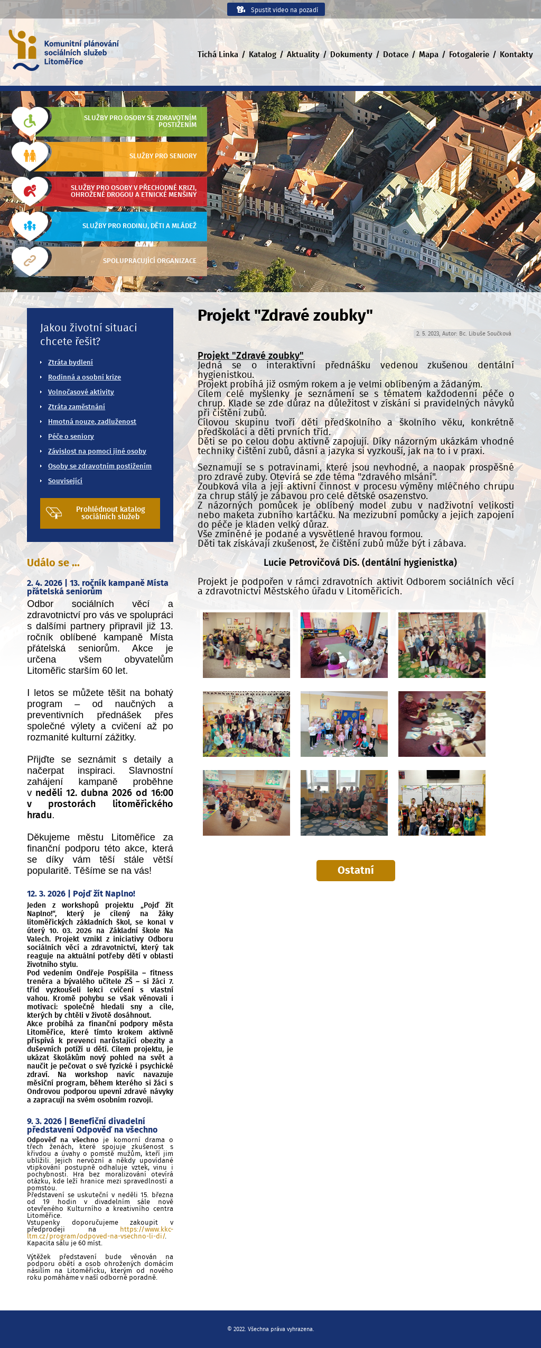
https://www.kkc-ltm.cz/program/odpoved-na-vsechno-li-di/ (100, 1233)
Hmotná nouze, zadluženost (92, 422)
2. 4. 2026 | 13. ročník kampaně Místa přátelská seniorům (98, 587)
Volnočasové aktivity (81, 392)
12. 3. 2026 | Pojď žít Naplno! (81, 894)
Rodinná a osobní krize (84, 377)
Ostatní (356, 870)
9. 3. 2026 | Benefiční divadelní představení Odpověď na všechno (92, 1125)
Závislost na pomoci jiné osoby (97, 451)
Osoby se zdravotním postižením (100, 466)
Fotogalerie (469, 55)
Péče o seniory (71, 436)
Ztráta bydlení (70, 362)
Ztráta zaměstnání (76, 407)
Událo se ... (53, 563)
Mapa (429, 55)
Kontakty (516, 55)
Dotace (395, 55)
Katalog (262, 55)
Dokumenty (351, 55)
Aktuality (303, 55)
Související (65, 481)
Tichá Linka (218, 55)
